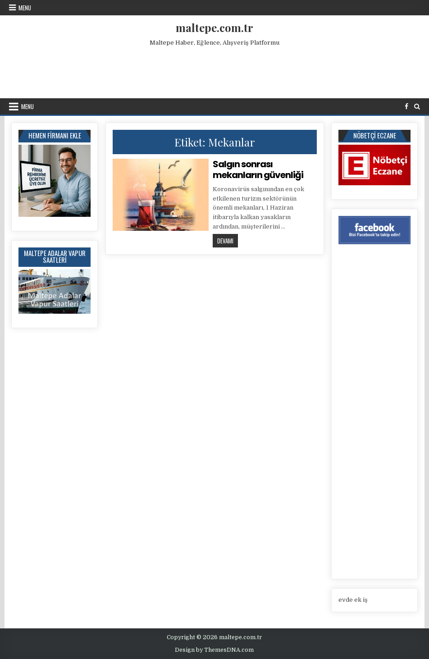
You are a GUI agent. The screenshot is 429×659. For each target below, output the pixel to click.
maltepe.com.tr (214, 27)
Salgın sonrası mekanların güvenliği (258, 169)
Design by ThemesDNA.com (214, 650)
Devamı (227, 240)
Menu (24, 7)
